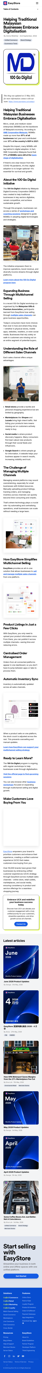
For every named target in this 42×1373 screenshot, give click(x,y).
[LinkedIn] (14, 1356)
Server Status (8, 1350)
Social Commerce (9, 1315)
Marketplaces (8, 1318)
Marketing (10, 1304)
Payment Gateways (29, 1314)
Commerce (10, 1298)
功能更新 (12, 1035)
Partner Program (28, 1344)
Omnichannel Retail (10, 1085)
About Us (25, 1337)
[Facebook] (4, 1356)
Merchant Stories (24, 1085)
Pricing (5, 1337)
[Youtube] (23, 1356)
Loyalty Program (28, 1304)
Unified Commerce (11, 40)
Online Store (26, 1297)
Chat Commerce (9, 1325)
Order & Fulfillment (28, 1311)
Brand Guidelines (28, 1340)
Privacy (30, 1362)
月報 (6, 1035)
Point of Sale (26, 1301)
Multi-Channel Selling (10, 1311)
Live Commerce (8, 1321)
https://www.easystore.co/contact (21, 102)
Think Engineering (28, 1350)
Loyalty (9, 1308)
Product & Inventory (29, 1307)
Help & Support (8, 1344)
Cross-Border (8, 1328)
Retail (8, 1301)
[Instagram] (9, 1356)
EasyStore (7, 851)
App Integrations (28, 1317)
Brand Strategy (26, 40)
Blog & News (7, 1340)
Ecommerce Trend (11, 43)
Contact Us (21, 924)
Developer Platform (29, 1347)
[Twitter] (18, 1356)
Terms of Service (20, 1362)
